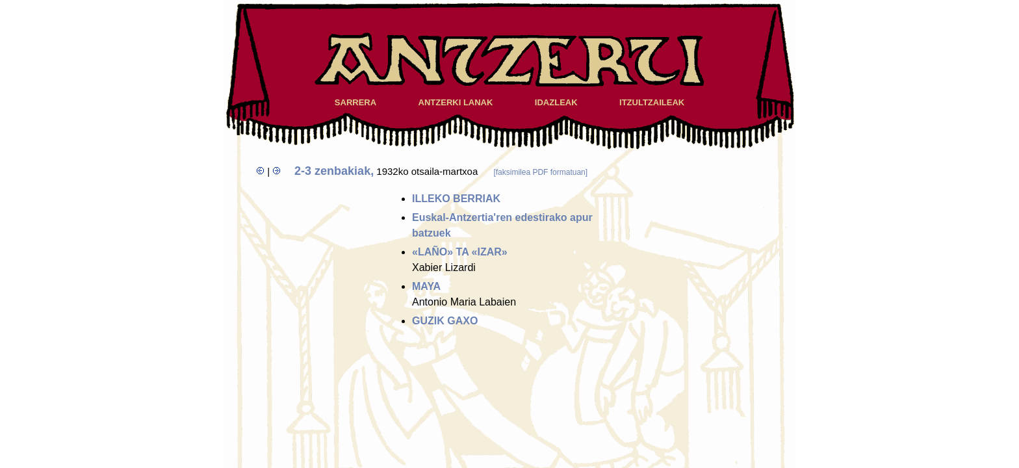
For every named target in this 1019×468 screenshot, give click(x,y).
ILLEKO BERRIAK (456, 198)
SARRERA (355, 102)
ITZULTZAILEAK (651, 102)
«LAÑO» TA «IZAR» (460, 251)
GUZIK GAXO (445, 320)
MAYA (426, 286)
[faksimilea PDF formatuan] (540, 172)
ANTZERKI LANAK (456, 102)
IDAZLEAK (556, 102)
